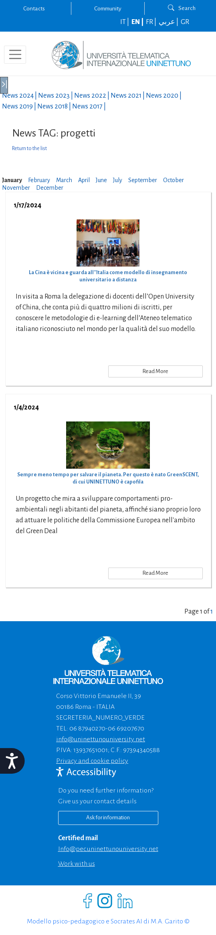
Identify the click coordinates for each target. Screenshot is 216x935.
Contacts (34, 8)
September (142, 180)
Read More (155, 371)
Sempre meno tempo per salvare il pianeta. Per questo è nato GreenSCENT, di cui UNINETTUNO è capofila (108, 478)
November (16, 188)
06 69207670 (126, 728)
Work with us (76, 863)
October (173, 180)
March (64, 180)
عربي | (169, 22)
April (84, 180)
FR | (151, 22)
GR (185, 22)
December (49, 188)
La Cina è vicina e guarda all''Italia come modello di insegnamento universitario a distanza (108, 276)
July (117, 180)
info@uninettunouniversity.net (100, 739)
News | (20, 95)
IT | (125, 22)
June (101, 180)
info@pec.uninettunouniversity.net (108, 849)
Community (107, 8)
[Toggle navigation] (15, 55)
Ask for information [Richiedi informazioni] (108, 818)
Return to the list (29, 148)
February (39, 180)
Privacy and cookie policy (92, 760)
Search (182, 8)
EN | (138, 22)
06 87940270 (87, 728)
